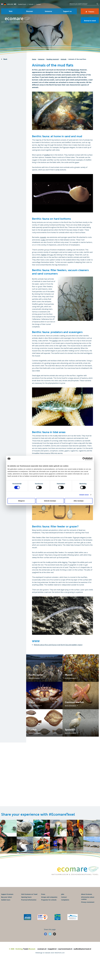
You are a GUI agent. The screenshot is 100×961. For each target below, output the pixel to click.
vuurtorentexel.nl (65, 949)
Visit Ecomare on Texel (29, 894)
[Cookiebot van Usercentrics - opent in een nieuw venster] (83, 458)
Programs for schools (48, 900)
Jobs (62, 894)
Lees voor (11, 4)
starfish (55, 341)
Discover (29, 11)
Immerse (48, 11)
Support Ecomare (7, 894)
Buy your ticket (6, 897)
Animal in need (90, 21)
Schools (31, 4)
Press (43, 894)
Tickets (91, 12)
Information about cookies (87, 898)
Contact (38, 4)
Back (5, 59)
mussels (43, 237)
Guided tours (22, 4)
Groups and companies (49, 897)
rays (51, 255)
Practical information (28, 900)
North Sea (75, 70)
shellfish (47, 155)
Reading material (52, 59)
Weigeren (21, 501)
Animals (63, 59)
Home (34, 59)
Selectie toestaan (50, 501)
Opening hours (26, 897)
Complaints (65, 900)
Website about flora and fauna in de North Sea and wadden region (58, 645)
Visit (10, 11)
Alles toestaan (79, 501)
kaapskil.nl (52, 949)
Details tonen (84, 494)
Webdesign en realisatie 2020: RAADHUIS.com (50, 953)
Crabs (43, 240)
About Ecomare (86, 894)
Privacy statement (87, 902)
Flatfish (43, 255)
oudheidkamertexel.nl (82, 949)
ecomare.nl (42, 949)
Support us (67, 11)
